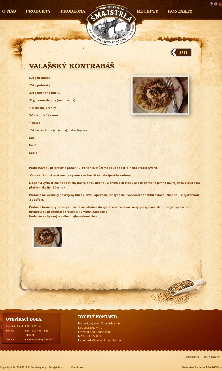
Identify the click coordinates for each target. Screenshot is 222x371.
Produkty (38, 10)
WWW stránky (190, 367)
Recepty (147, 10)
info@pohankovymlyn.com (105, 340)
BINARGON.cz (214, 367)
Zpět (183, 52)
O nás (9, 10)
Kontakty (180, 10)
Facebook (77, 367)
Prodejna (73, 10)
